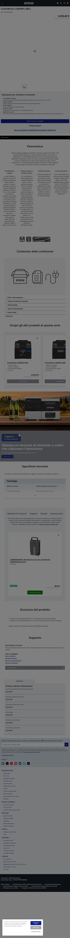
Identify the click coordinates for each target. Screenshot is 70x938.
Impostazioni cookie (36, 931)
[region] (22, 927)
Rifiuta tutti (36, 927)
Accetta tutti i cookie (36, 923)
